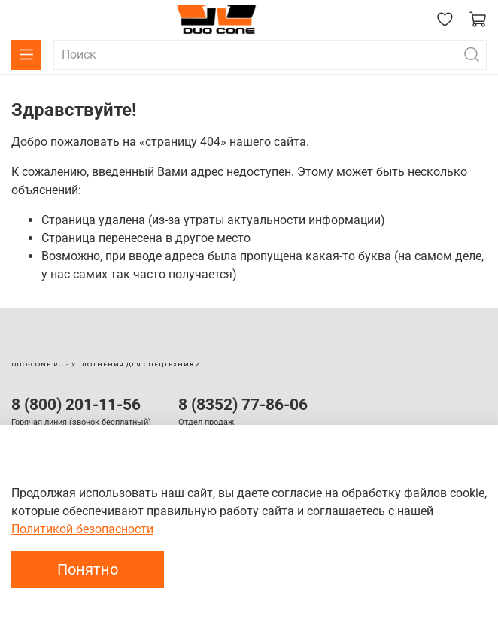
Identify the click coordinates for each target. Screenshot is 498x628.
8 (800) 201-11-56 (76, 405)
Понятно (87, 569)
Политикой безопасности (82, 529)
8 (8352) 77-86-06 (243, 405)
